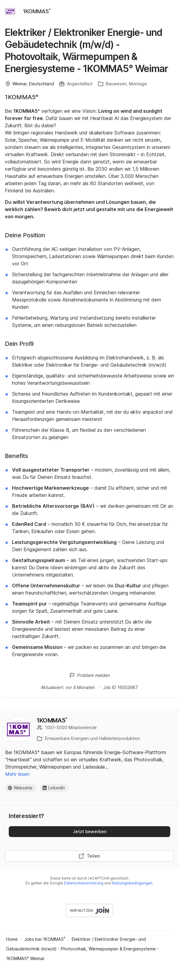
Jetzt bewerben (89, 831)
